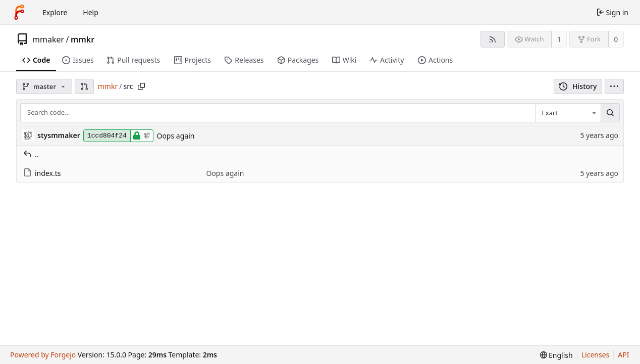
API (623, 354)
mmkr (82, 39)
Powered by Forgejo (43, 354)
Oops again (175, 136)
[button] (84, 86)
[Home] (19, 12)
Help (90, 12)
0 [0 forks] (616, 39)
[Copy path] (141, 86)
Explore (54, 12)
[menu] (614, 86)
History (578, 86)
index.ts (42, 173)
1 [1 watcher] (559, 39)
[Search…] (610, 112)
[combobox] (568, 112)
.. (31, 154)
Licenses (595, 354)
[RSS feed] (492, 39)
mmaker (48, 39)
